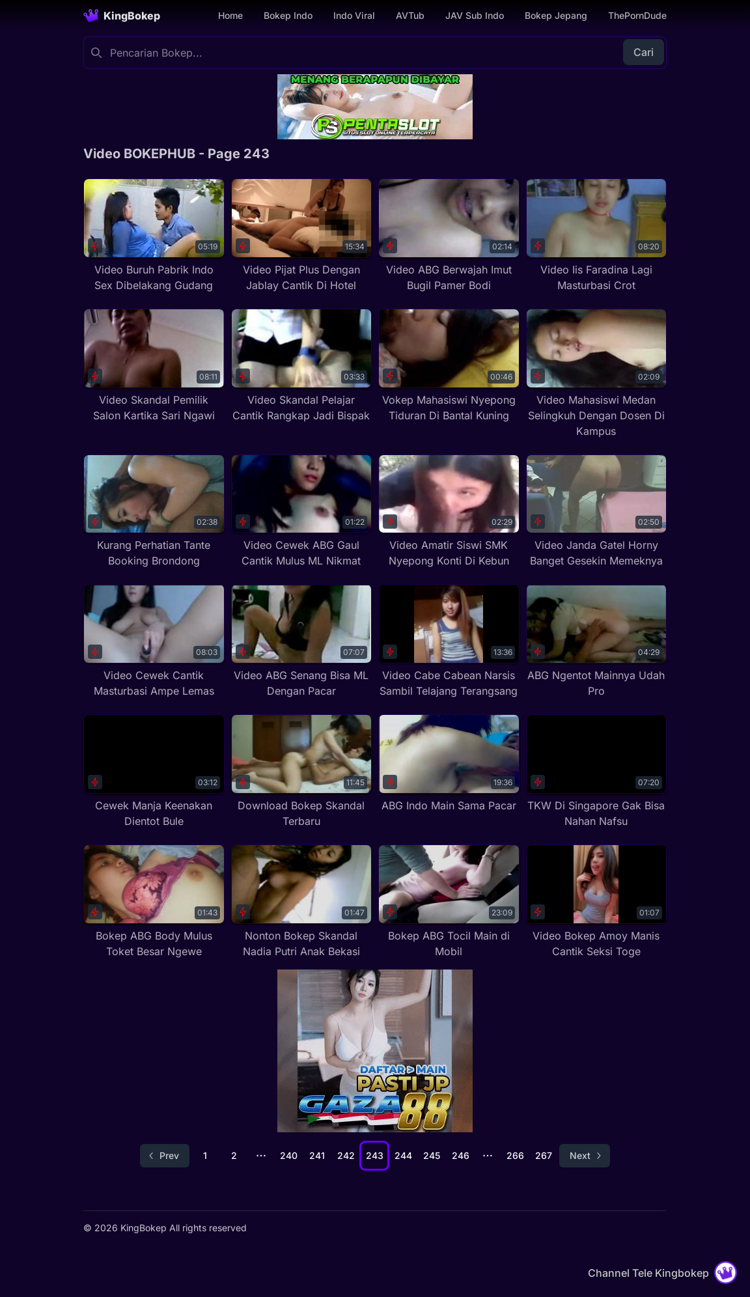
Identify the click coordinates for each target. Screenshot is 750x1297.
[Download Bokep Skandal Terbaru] (301, 771)
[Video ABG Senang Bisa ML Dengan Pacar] (301, 641)
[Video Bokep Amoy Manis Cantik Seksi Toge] (596, 901)
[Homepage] (121, 15)
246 (460, 1155)
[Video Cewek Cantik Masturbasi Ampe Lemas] (154, 641)
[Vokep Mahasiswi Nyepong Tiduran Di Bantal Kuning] (449, 366)
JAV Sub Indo (474, 15)
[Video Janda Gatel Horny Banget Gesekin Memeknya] (596, 511)
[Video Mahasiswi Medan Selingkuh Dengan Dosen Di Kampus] (596, 374)
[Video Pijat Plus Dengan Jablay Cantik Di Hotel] (301, 235)
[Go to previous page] (164, 1155)
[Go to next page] (584, 1155)
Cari (643, 52)
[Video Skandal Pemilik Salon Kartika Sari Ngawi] (154, 366)
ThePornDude (637, 15)
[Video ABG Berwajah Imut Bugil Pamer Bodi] (449, 235)
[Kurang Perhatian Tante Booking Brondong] (154, 511)
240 (289, 1155)
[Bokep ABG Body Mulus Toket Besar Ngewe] (154, 901)
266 (515, 1155)
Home (230, 15)
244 (403, 1155)
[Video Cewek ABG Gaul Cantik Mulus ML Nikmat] (301, 511)
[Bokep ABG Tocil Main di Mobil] (449, 901)
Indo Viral (354, 15)
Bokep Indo (288, 15)
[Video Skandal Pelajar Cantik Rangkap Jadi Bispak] (301, 366)
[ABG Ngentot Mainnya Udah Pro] (596, 641)
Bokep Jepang (556, 15)
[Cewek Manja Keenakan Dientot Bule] (154, 771)
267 (543, 1155)
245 (431, 1155)
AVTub (410, 15)
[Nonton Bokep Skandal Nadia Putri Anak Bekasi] (301, 901)
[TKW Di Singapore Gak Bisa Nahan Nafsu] (596, 771)
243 (374, 1155)
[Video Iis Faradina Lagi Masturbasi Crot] (596, 235)
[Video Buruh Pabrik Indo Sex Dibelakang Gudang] (154, 235)
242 (346, 1155)
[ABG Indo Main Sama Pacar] (449, 763)
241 (317, 1155)
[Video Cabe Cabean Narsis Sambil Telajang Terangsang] (449, 641)
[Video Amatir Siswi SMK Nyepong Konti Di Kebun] (449, 511)
